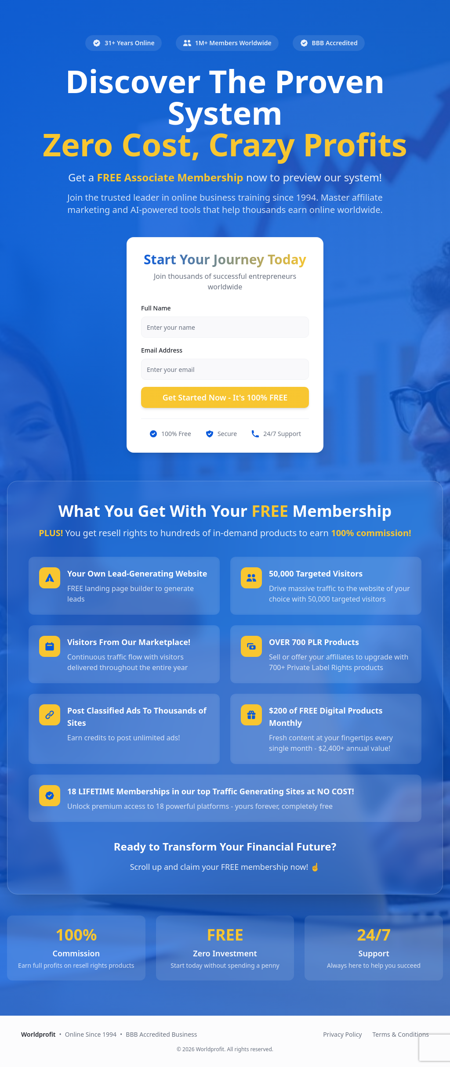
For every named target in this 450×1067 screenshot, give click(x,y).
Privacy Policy (342, 1034)
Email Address (161, 350)
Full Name (156, 308)
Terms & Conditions (401, 1034)
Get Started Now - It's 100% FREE (225, 397)
